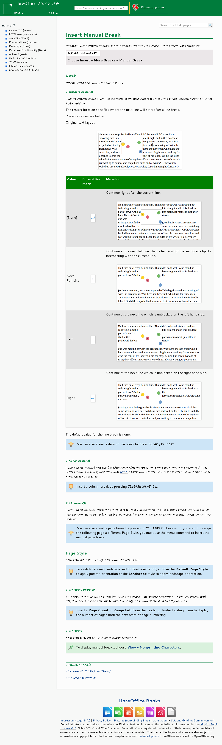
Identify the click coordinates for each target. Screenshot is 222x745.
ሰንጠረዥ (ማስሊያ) (19, 38)
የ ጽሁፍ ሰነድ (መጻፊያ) (20, 30)
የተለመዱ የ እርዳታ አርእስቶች (24, 70)
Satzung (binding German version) (193, 720)
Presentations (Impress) (23, 42)
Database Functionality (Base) (27, 50)
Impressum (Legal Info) (75, 720)
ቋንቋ (51, 12)
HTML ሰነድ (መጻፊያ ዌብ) (23, 34)
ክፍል (17, 12)
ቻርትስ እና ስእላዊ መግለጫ (22, 58)
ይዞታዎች (9, 25)
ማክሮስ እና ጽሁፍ (18, 62)
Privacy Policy (102, 720)
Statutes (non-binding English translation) (140, 720)
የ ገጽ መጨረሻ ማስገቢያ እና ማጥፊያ (88, 671)
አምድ (124, 472)
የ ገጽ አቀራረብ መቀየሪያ (81, 677)
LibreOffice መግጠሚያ (21, 66)
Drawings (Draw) (19, 46)
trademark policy (148, 736)
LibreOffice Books (139, 701)
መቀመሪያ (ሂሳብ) (18, 54)
